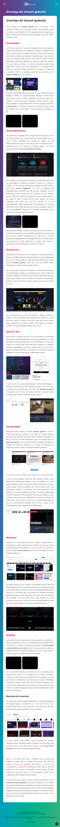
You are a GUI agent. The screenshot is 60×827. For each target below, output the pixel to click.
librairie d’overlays (36, 53)
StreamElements (16, 130)
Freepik (33, 741)
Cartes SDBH (18, 813)
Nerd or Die (13, 331)
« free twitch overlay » (38, 548)
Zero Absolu (32, 822)
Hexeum (36, 746)
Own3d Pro (12, 249)
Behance (11, 537)
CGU (30, 812)
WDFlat (10, 635)
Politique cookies (36, 812)
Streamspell (13, 426)
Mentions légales (24, 812)
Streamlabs (12, 43)
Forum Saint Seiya (40, 813)
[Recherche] (57, 4)
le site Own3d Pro (15, 270)
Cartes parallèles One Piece (28, 813)
